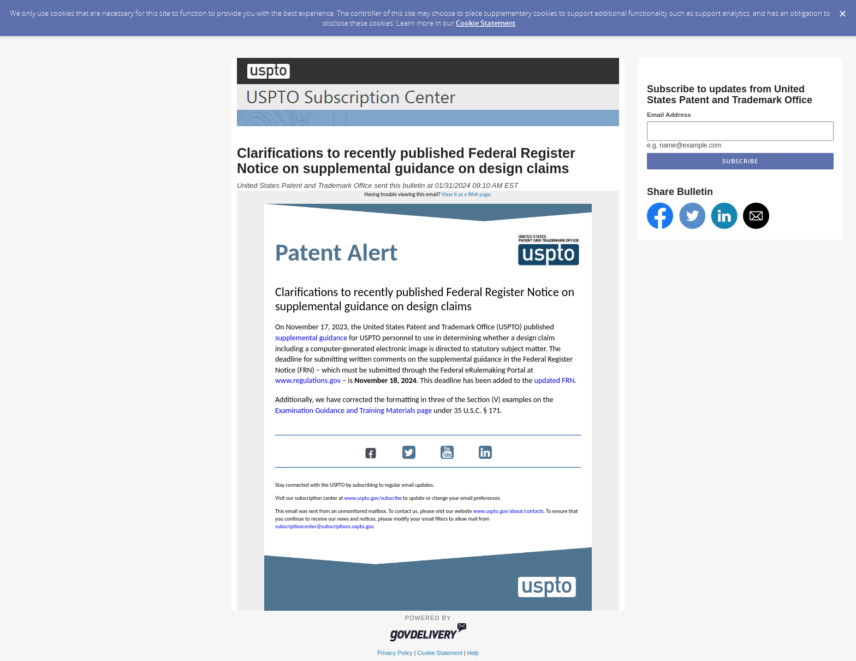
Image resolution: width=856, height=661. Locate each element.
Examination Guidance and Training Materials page (353, 410)
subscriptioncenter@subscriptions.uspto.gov (324, 526)
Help (472, 653)
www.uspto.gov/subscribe (373, 497)
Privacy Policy (395, 653)
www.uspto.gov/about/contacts (508, 511)
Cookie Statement (485, 23)
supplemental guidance (311, 338)
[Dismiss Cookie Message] (842, 10)
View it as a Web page (466, 194)
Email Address (669, 114)
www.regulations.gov (308, 380)
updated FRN (554, 380)
